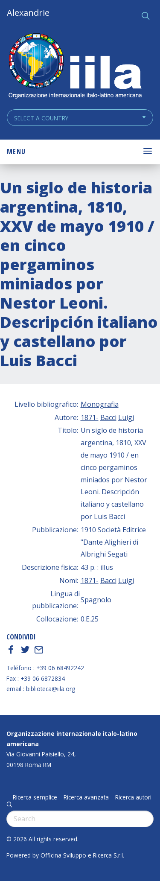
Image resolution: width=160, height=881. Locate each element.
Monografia (100, 404)
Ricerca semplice (35, 797)
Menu (16, 151)
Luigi (126, 417)
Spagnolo (96, 599)
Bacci (108, 417)
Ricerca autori (133, 797)
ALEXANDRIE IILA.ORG (75, 67)
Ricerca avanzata (86, 797)
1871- (90, 417)
